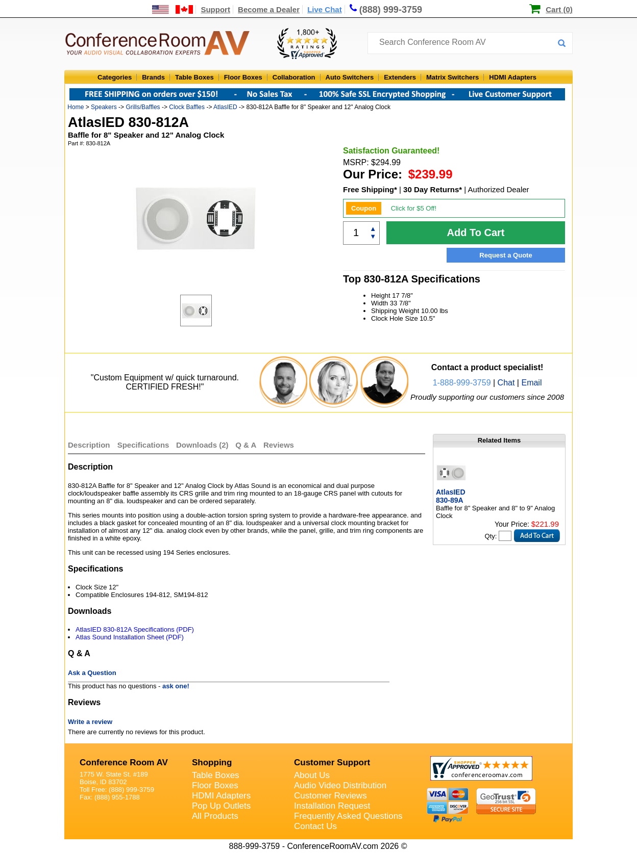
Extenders (400, 77)
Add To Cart (476, 232)
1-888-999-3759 (462, 382)
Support (215, 9)
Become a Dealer (269, 9)
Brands (153, 77)
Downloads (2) (202, 445)
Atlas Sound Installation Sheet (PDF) (130, 637)
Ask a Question (92, 673)
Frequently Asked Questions (348, 816)
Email (531, 382)
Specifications (143, 445)
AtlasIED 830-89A (450, 496)
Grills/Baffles (143, 107)
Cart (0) (559, 9)
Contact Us (315, 826)
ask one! (175, 686)
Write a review (90, 722)
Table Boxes (194, 77)
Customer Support (332, 762)
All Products (215, 816)
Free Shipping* (370, 189)
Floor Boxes (243, 77)
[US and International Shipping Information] (173, 9)
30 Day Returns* (432, 189)
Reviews (278, 445)
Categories (114, 77)
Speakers (104, 107)
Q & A (246, 445)
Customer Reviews (330, 795)
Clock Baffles (187, 107)
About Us (312, 775)
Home (75, 107)
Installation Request (332, 806)
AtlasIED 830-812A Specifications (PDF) (135, 629)
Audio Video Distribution (340, 785)
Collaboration (294, 77)
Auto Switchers (350, 77)
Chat (506, 382)
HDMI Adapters (512, 77)
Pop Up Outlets (221, 806)
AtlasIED (225, 107)
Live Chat (324, 9)
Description (89, 445)
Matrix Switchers (452, 77)
